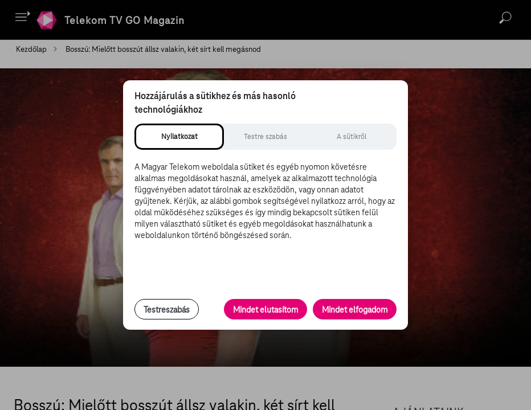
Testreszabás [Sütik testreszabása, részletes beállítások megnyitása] (167, 310)
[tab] (179, 136)
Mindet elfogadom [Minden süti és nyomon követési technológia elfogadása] (354, 310)
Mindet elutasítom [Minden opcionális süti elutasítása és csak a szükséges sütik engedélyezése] (265, 310)
